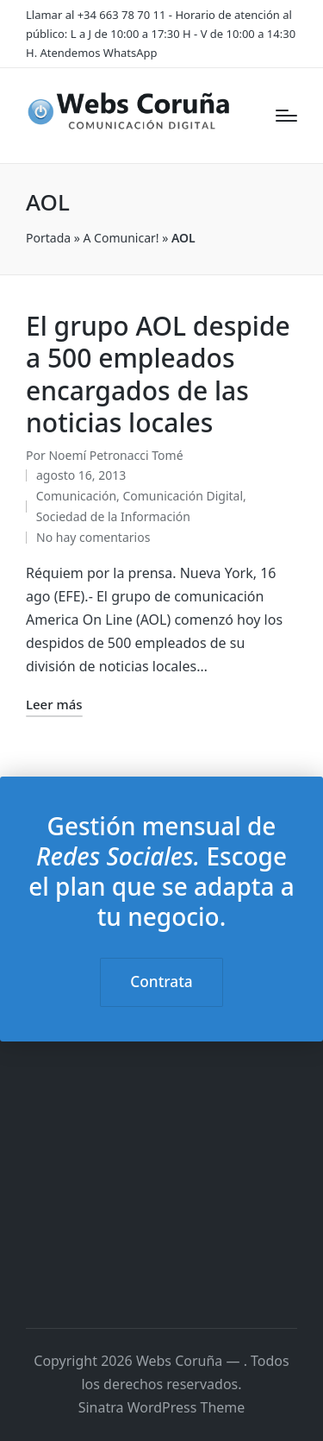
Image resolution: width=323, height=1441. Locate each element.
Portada (48, 238)
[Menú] (286, 116)
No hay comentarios (93, 537)
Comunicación (76, 496)
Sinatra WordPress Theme (161, 1407)
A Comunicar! (121, 238)
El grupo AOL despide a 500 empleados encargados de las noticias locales (158, 374)
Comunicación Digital (182, 496)
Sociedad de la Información (113, 516)
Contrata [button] (161, 981)
